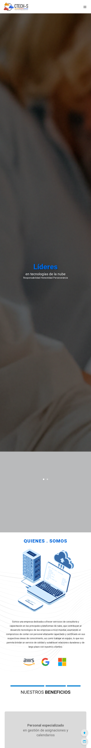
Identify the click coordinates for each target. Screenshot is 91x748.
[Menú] (85, 6)
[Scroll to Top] (84, 732)
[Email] (84, 741)
